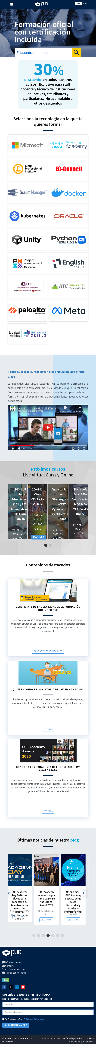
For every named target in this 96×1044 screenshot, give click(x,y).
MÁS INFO (38, 537)
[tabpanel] (17, 511)
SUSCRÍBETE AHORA (15, 1025)
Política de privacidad (73, 1038)
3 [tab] (43, 935)
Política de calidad (51, 1038)
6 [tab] (57, 935)
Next (86, 514)
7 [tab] (62, 935)
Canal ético (88, 1041)
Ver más (48, 729)
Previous (12, 514)
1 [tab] (45, 545)
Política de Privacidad (34, 1019)
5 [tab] (52, 935)
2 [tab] (50, 545)
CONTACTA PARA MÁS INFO (48, 651)
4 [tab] (48, 935)
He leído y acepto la (23, 1019)
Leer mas (20, 916)
